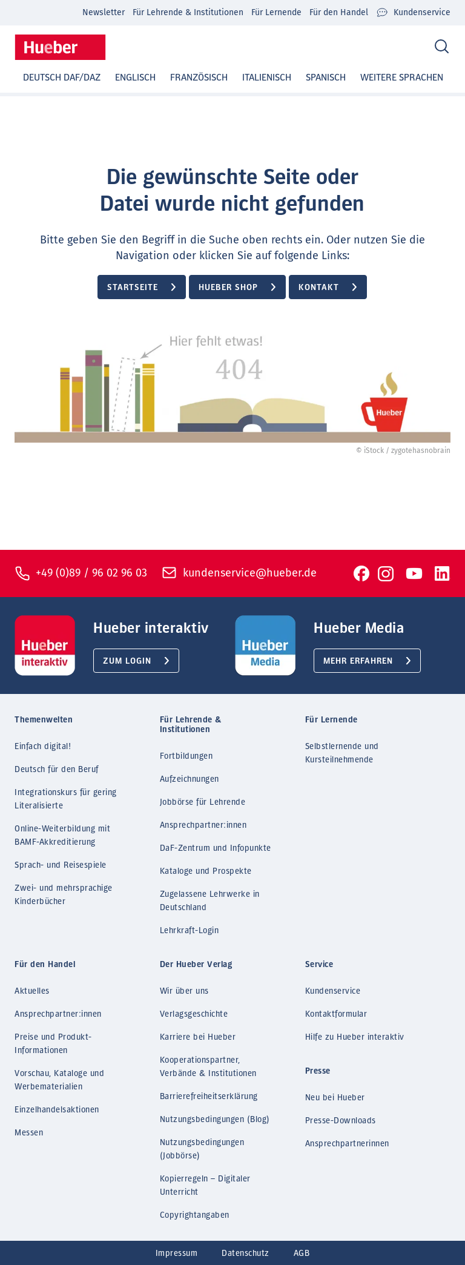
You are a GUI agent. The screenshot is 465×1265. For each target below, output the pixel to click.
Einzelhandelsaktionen (57, 1110)
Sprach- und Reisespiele (61, 865)
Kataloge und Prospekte (206, 871)
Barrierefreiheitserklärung (209, 1096)
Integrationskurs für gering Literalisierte (66, 799)
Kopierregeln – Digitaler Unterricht (205, 1186)
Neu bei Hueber (335, 1098)
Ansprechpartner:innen (203, 825)
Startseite (132, 287)
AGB (302, 1253)
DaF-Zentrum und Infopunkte (215, 848)
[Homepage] (60, 47)
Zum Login (127, 661)
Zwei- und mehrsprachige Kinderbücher (64, 895)
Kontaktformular (336, 1014)
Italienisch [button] (266, 77)
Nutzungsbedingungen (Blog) (215, 1119)
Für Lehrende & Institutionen (188, 12)
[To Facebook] (361, 573)
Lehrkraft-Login (189, 930)
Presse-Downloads (340, 1121)
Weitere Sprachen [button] (401, 77)
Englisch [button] (135, 77)
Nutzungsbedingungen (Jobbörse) (202, 1149)
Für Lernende (276, 12)
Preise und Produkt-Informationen (53, 1044)
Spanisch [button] (326, 77)
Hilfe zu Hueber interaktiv (354, 1037)
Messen (29, 1133)
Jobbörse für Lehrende (203, 802)
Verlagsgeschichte (194, 1014)
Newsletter (103, 12)
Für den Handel (338, 12)
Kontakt (318, 287)
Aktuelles (32, 991)
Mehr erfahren (358, 661)
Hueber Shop (228, 287)
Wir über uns (184, 991)
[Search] (441, 46)
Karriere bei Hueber (198, 1037)
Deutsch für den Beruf (57, 769)
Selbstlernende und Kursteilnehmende (342, 753)
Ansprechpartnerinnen (347, 1144)
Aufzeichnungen (189, 779)
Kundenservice (413, 13)
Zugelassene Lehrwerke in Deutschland (210, 901)
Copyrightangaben (194, 1215)
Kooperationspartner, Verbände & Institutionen (208, 1067)
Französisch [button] (199, 77)
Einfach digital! (43, 746)
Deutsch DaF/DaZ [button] (62, 77)
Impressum (177, 1253)
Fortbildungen (186, 756)
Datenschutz (245, 1253)
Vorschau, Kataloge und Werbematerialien (59, 1080)
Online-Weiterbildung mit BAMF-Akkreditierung (62, 836)
